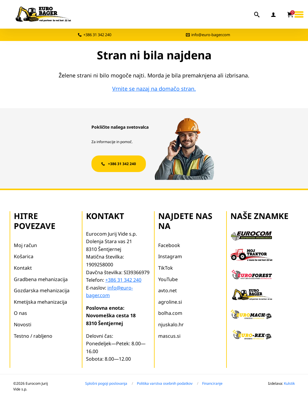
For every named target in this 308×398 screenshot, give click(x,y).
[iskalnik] (257, 14)
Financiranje (212, 383)
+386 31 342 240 (97, 34)
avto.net (167, 290)
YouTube (168, 279)
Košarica (23, 256)
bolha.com (170, 313)
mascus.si (169, 336)
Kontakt (23, 268)
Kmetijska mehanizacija (40, 302)
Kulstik (289, 383)
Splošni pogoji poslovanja (106, 383)
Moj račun (25, 245)
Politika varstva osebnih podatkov (164, 383)
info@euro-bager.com (210, 34)
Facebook (169, 245)
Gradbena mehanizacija (41, 279)
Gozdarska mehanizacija (41, 290)
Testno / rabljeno (33, 336)
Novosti (22, 324)
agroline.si (170, 302)
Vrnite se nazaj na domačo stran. (154, 88)
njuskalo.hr (171, 324)
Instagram (170, 256)
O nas (20, 313)
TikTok (165, 268)
